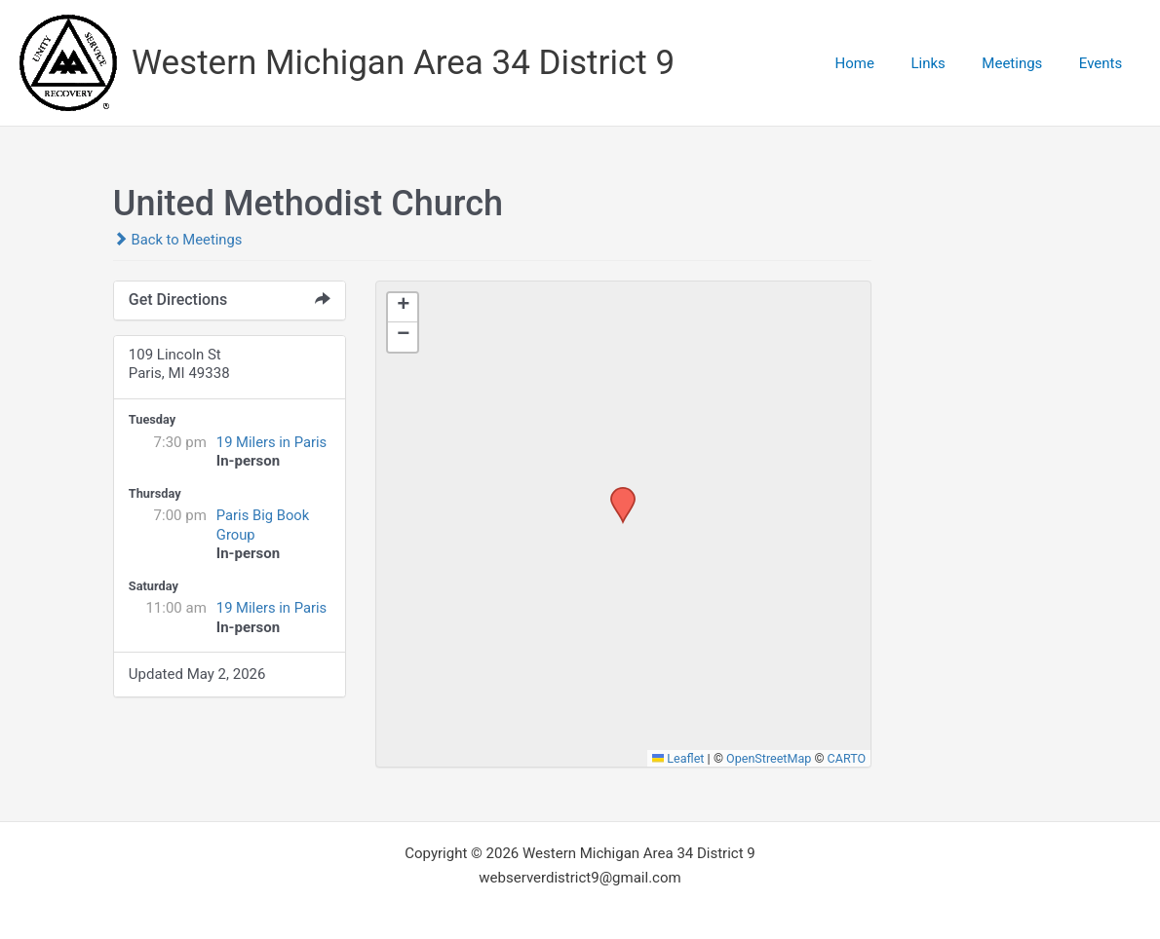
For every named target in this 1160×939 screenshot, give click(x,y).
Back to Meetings (178, 239)
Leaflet (676, 758)
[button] (616, 493)
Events (1104, 63)
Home (880, 63)
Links (946, 63)
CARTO (846, 758)
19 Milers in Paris (272, 442)
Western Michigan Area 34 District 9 (403, 63)
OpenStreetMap (767, 758)
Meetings (1023, 63)
